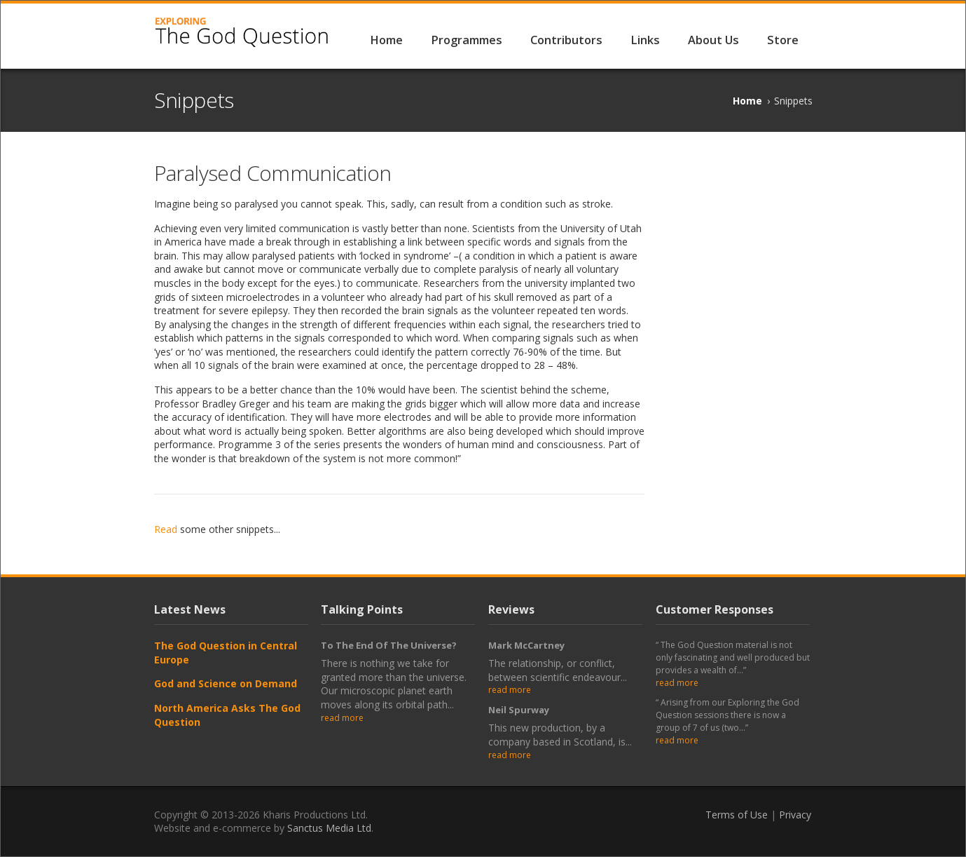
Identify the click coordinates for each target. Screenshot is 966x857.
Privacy (795, 814)
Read (165, 529)
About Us (713, 40)
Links (645, 40)
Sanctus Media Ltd (329, 828)
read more (342, 718)
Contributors (566, 40)
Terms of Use (736, 814)
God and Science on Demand (225, 683)
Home (386, 40)
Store (783, 40)
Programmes (466, 40)
